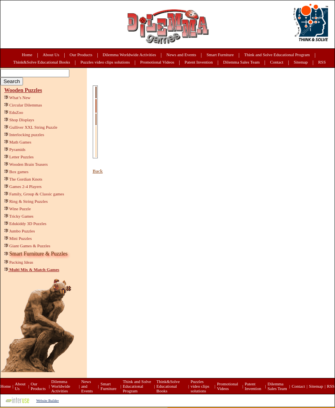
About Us (51, 54)
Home (27, 54)
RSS (322, 62)
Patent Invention (199, 62)
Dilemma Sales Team (241, 62)
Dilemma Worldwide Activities (129, 54)
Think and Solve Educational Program (277, 54)
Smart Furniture (220, 54)
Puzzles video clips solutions (105, 62)
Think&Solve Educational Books (41, 62)
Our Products (81, 54)
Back (98, 171)
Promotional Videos (157, 62)
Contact (276, 62)
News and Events (181, 54)
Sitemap (301, 62)
